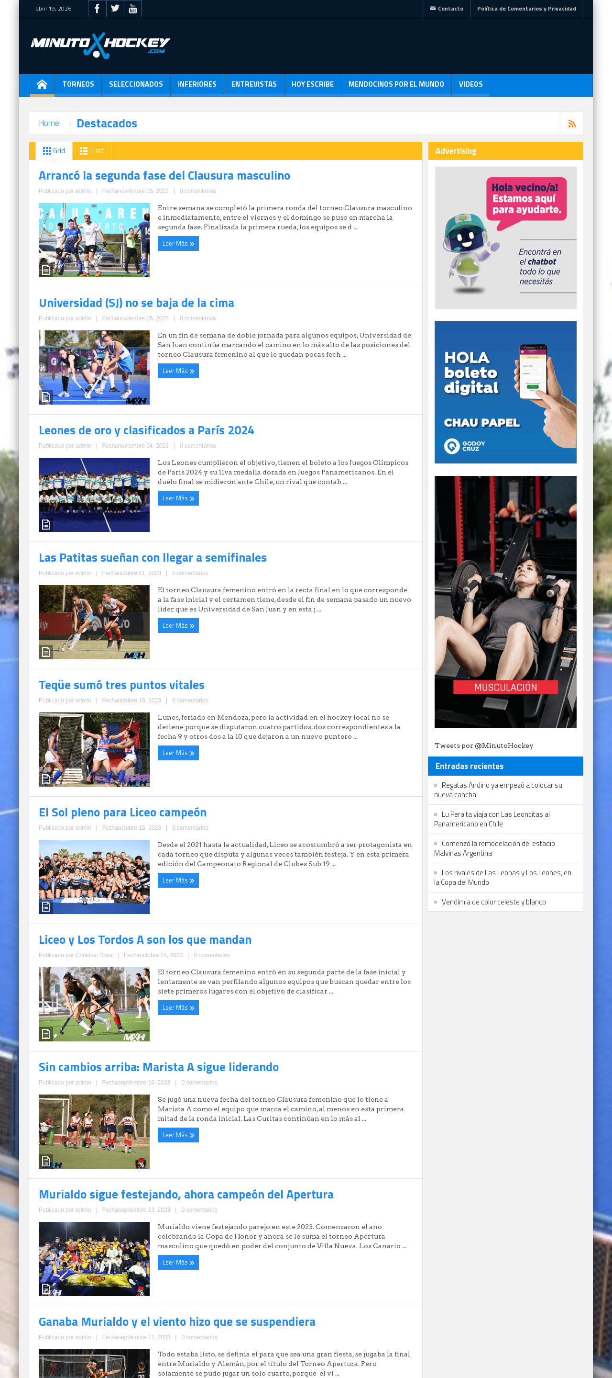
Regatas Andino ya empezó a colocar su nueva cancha (498, 789)
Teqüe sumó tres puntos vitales (98, 752)
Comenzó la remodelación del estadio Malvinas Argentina (494, 848)
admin (106, 364)
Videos (471, 88)
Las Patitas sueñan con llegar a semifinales (318, 537)
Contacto (446, 8)
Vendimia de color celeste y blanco (494, 901)
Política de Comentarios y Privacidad (526, 8)
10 (85, 1304)
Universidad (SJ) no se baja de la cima (306, 301)
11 (100, 1304)
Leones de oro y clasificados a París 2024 (117, 537)
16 (174, 1304)
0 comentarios (135, 364)
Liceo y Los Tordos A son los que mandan (115, 977)
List (90, 150)
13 (130, 1304)
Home (49, 123)
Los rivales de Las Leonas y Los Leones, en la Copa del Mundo (502, 877)
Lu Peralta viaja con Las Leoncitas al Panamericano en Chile (492, 819)
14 (145, 1304)
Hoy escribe (312, 88)
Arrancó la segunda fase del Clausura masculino (108, 307)
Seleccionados (136, 88)
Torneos (78, 88)
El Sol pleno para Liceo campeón (295, 752)
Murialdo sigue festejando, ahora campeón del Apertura (120, 1207)
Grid (52, 150)
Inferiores (197, 88)
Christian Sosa (109, 1028)
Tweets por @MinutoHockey (484, 745)
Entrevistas (254, 88)
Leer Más (57, 381)
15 (160, 1304)
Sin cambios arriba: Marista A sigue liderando (322, 977)
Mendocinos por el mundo (396, 88)
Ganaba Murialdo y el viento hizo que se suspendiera (310, 1207)
